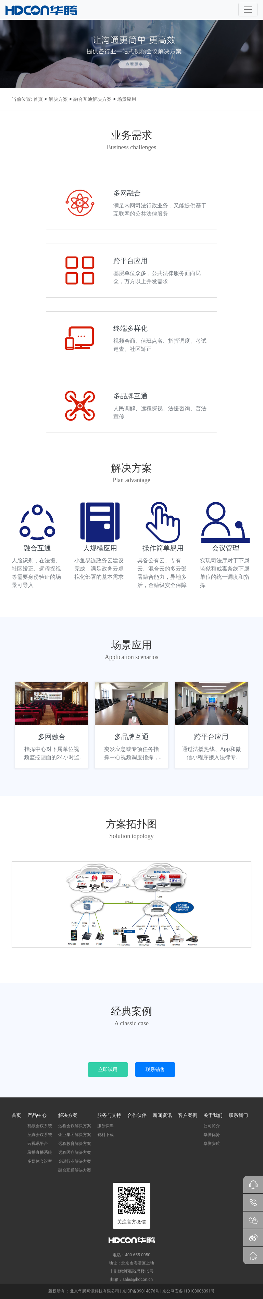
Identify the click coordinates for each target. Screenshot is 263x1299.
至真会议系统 (39, 1134)
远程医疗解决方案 (74, 1152)
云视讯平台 (37, 1143)
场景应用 (126, 99)
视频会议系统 (39, 1125)
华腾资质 (211, 1143)
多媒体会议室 (39, 1161)
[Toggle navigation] (248, 9)
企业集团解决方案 (74, 1134)
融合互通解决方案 (92, 99)
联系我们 (238, 1115)
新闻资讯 (162, 1115)
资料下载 (105, 1134)
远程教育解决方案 (74, 1143)
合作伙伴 (137, 1115)
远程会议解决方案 (74, 1125)
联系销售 (155, 1069)
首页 (38, 99)
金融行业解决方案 (74, 1161)
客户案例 (187, 1115)
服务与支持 (109, 1115)
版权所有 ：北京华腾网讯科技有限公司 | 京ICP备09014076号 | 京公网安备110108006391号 (131, 1291)
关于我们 (213, 1115)
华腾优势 (211, 1134)
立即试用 (107, 1069)
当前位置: (22, 99)
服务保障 (105, 1125)
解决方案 (58, 99)
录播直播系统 (39, 1152)
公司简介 (211, 1125)
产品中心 (37, 1115)
